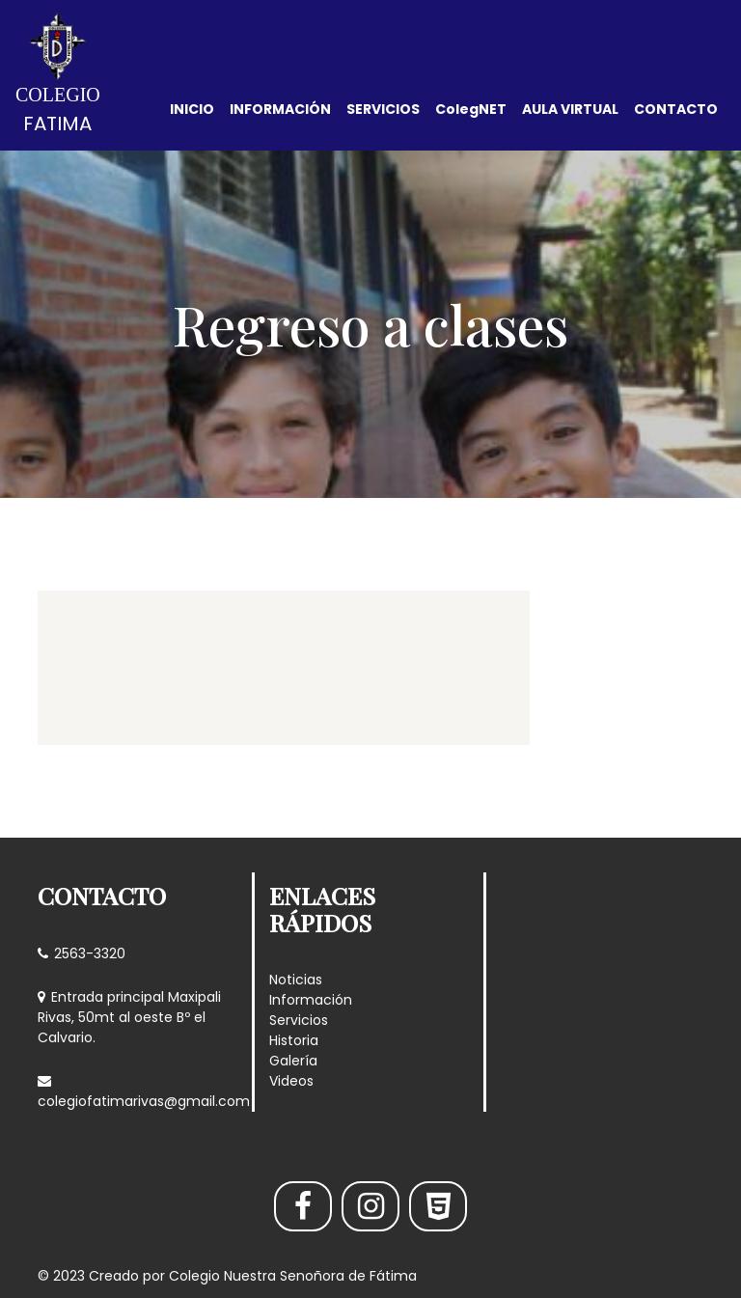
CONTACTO (676, 109)
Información (310, 999)
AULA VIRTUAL (570, 109)
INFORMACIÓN (280, 109)
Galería (293, 1060)
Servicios (298, 1020)
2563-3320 (81, 953)
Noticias (295, 979)
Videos (291, 1081)
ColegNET (471, 109)
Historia (293, 1040)
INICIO (192, 109)
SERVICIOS (383, 109)
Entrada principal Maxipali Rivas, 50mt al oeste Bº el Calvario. (129, 1017)
